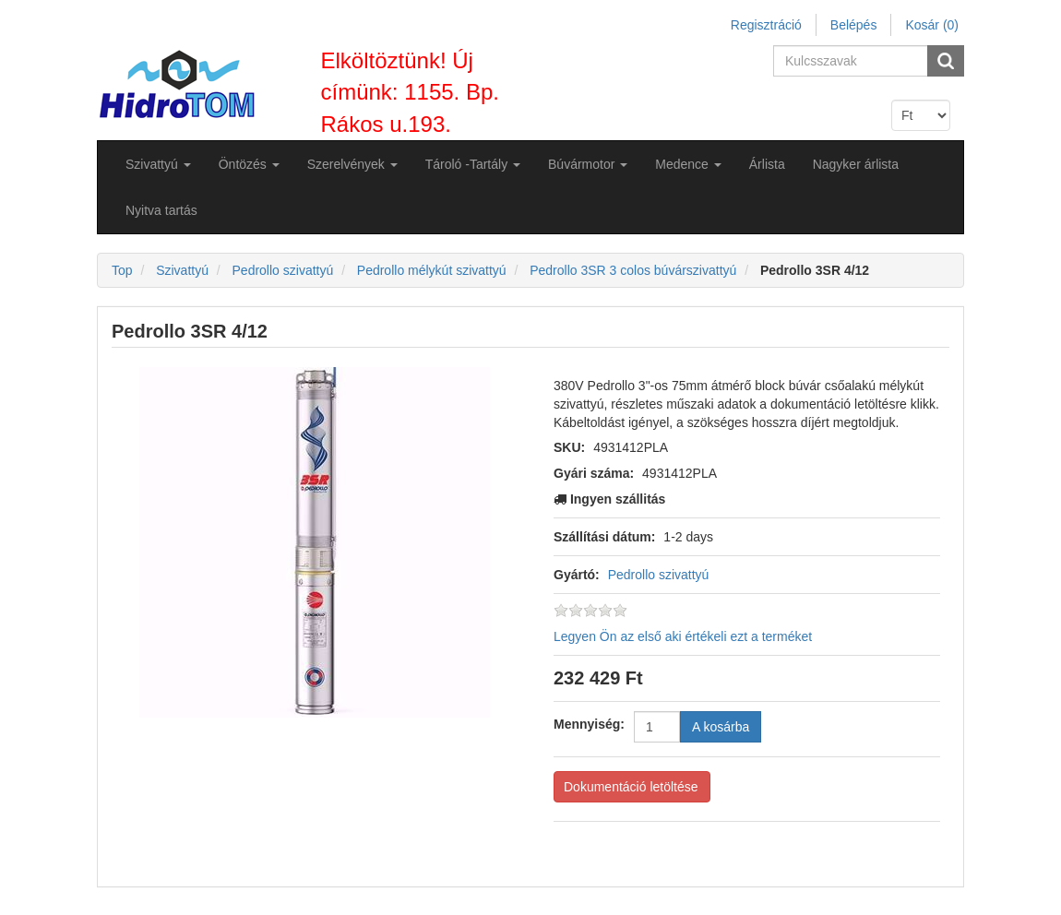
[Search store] (851, 61)
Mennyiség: (589, 724)
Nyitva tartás (161, 210)
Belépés (853, 25)
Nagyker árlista (856, 164)
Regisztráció (766, 25)
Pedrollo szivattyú (658, 574)
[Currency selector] (920, 115)
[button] (158, 164)
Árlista (767, 164)
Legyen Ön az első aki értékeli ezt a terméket (683, 636)
